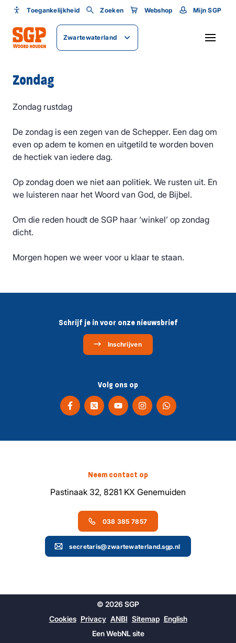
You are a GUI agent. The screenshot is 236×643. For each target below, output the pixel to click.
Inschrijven (117, 344)
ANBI (119, 618)
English (175, 618)
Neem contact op (118, 474)
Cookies (62, 618)
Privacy (93, 618)
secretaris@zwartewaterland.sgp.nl (117, 546)
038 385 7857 (118, 521)
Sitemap (146, 618)
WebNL (118, 633)
